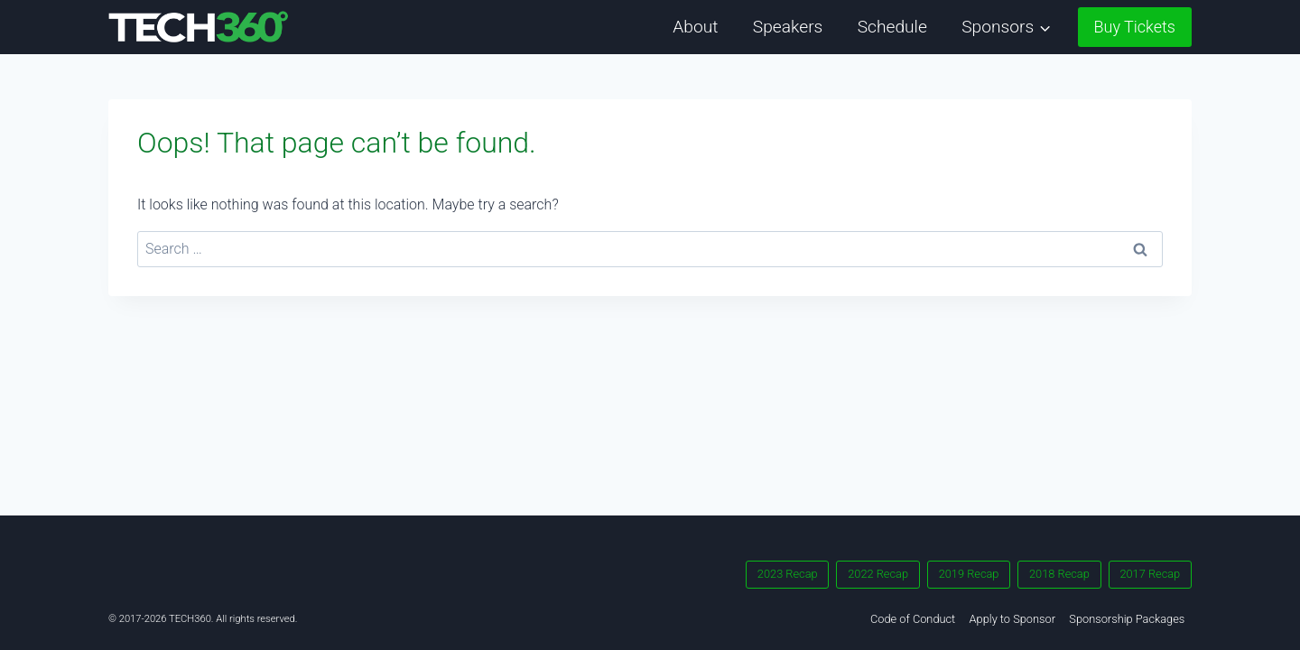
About (695, 26)
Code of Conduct (912, 619)
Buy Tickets (1134, 26)
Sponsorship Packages (1126, 619)
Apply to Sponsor (1012, 619)
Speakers (788, 26)
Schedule (892, 26)
